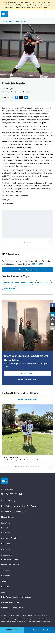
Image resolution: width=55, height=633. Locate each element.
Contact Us (5, 549)
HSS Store (5, 544)
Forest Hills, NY (9, 288)
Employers (5, 576)
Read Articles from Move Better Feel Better (18, 506)
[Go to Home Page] (4, 481)
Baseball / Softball (43, 282)
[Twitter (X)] (8, 493)
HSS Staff (5, 587)
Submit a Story (27, 373)
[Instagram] (17, 493)
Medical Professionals (10, 565)
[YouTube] (12, 493)
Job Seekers (6, 570)
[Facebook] (3, 493)
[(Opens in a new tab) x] (21, 97)
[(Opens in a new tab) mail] (26, 97)
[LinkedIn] (21, 493)
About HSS (5, 527)
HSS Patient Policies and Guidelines (16, 597)
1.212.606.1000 (11, 630)
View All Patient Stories (27, 379)
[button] (51, 243)
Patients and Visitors (9, 559)
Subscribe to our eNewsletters (13, 512)
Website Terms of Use (10, 602)
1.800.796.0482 (37, 264)
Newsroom (5, 533)
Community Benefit (9, 538)
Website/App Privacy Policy (12, 608)
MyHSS (39, 7)
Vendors (4, 581)
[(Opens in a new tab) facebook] (16, 97)
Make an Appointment (39, 630)
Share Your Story (8, 501)
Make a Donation (8, 517)
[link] (52, 305)
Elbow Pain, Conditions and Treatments (18, 282)
